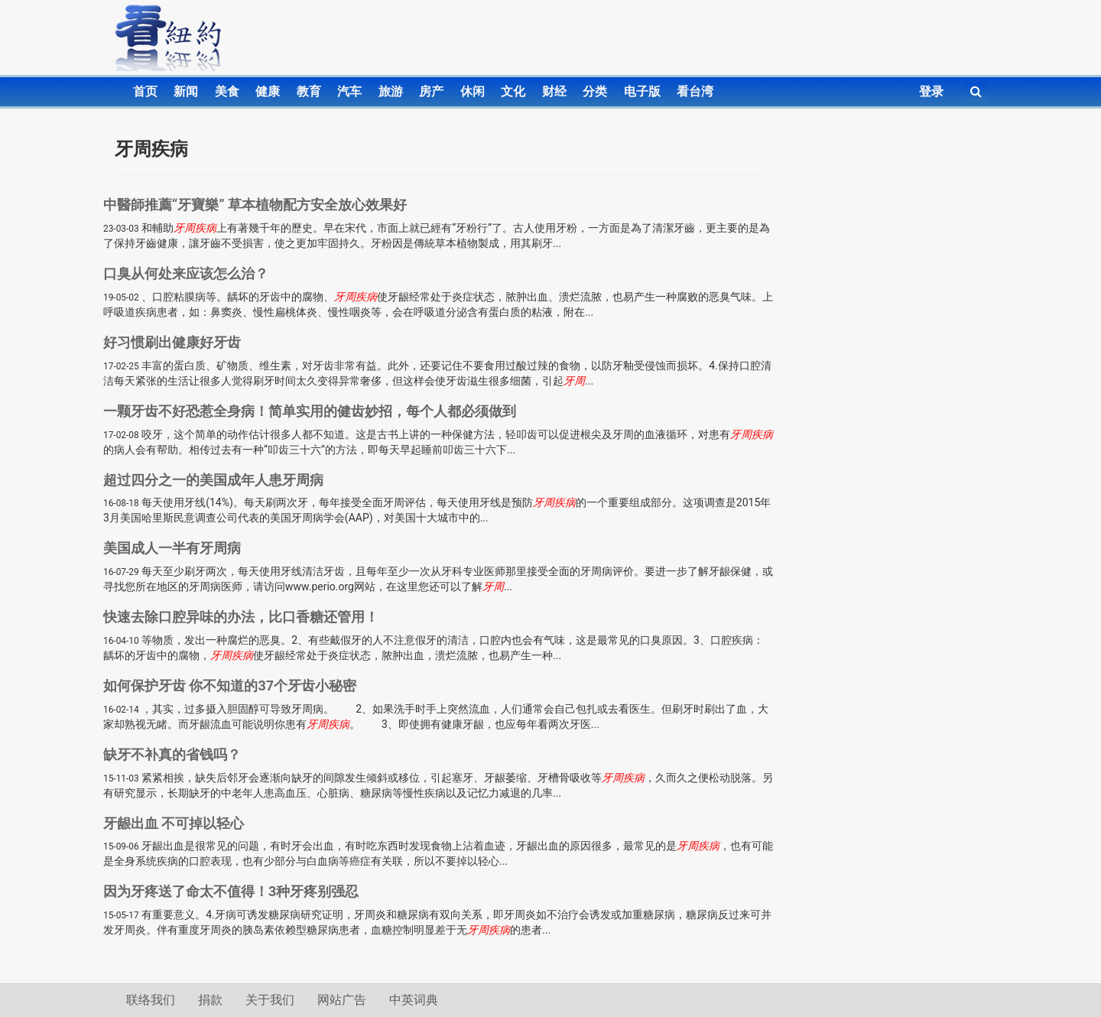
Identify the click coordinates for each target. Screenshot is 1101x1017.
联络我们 (150, 1000)
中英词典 (413, 1000)
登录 (931, 91)
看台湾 (695, 91)
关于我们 (269, 1000)
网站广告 (341, 1000)
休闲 (472, 91)
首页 (145, 91)
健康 (267, 91)
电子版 (642, 91)
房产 (431, 91)
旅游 (390, 91)
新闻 (186, 91)
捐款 (210, 1000)
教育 (309, 91)
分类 (595, 91)
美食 (227, 91)
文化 (513, 91)
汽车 (349, 91)
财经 (554, 91)
